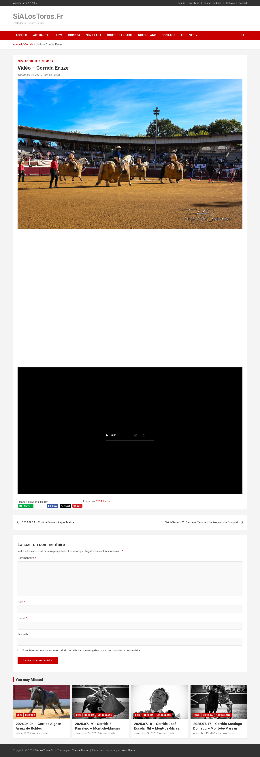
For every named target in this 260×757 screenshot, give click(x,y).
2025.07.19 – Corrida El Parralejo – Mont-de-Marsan (97, 726)
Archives (230, 3)
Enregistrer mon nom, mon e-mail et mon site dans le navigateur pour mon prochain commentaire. (81, 650)
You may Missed (29, 680)
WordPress (128, 750)
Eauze (106, 501)
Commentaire (27, 558)
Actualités (41, 35)
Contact (243, 3)
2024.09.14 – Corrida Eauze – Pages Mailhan (48, 522)
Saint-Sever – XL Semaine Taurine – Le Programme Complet (201, 522)
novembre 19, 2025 (204, 733)
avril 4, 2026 (22, 733)
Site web (23, 634)
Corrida (181, 3)
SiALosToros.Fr (38, 16)
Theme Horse (80, 750)
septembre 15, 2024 (29, 74)
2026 (59, 35)
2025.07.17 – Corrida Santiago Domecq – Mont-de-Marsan (217, 726)
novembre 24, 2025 (145, 733)
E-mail (22, 618)
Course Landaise (212, 3)
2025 (78, 715)
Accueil (22, 35)
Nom (21, 602)
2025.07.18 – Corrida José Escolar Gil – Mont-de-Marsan (158, 726)
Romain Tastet (51, 74)
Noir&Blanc (147, 35)
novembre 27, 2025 (86, 733)
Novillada (194, 3)
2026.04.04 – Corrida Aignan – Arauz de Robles (40, 726)
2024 (20, 61)
